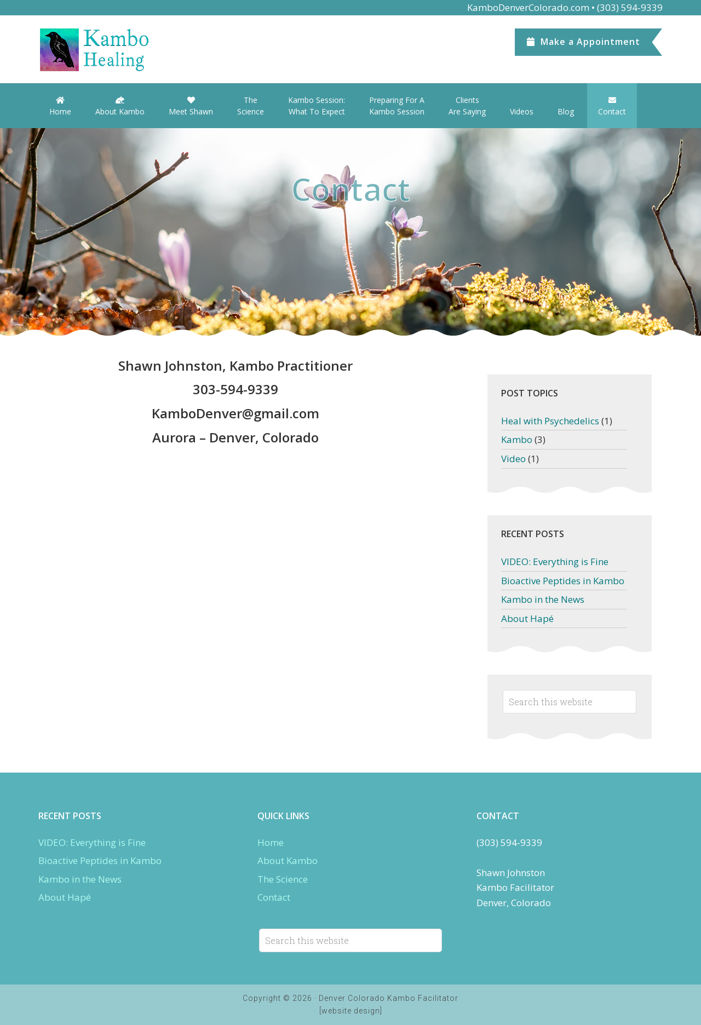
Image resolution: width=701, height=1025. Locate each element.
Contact (273, 897)
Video (513, 458)
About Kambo (287, 860)
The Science (282, 879)
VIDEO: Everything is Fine (554, 561)
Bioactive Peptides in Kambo (562, 580)
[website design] (350, 1010)
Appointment (583, 42)
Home (270, 842)
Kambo (516, 439)
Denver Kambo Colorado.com (120, 49)
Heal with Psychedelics (550, 420)
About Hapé (527, 618)
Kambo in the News (542, 599)
